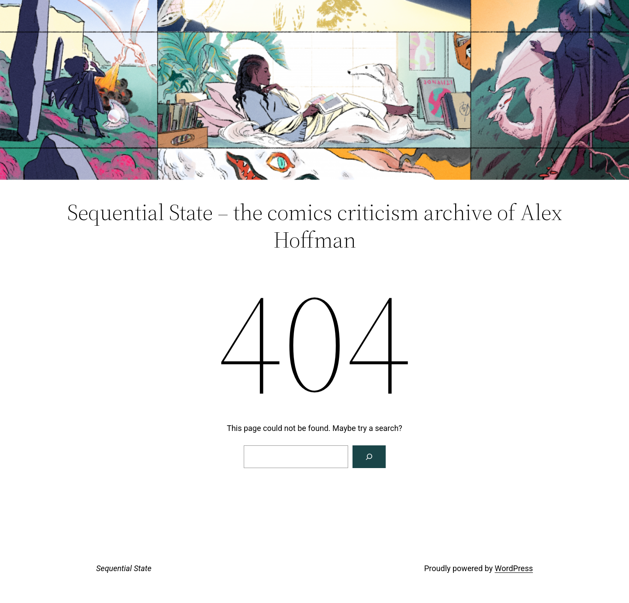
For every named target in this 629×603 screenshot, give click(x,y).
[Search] (369, 456)
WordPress (514, 568)
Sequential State (124, 568)
